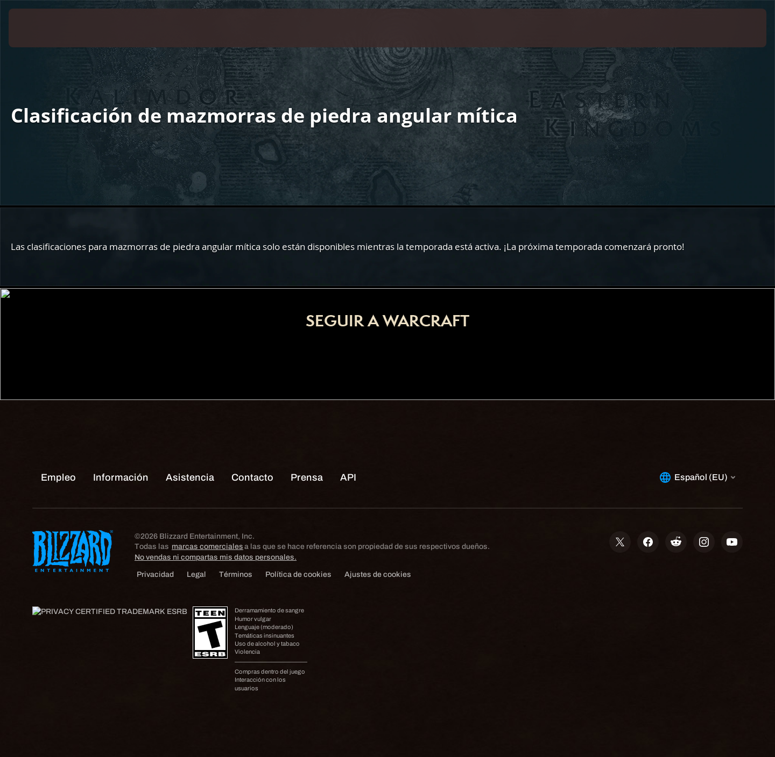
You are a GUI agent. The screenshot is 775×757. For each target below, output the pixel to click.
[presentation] (48, 28)
